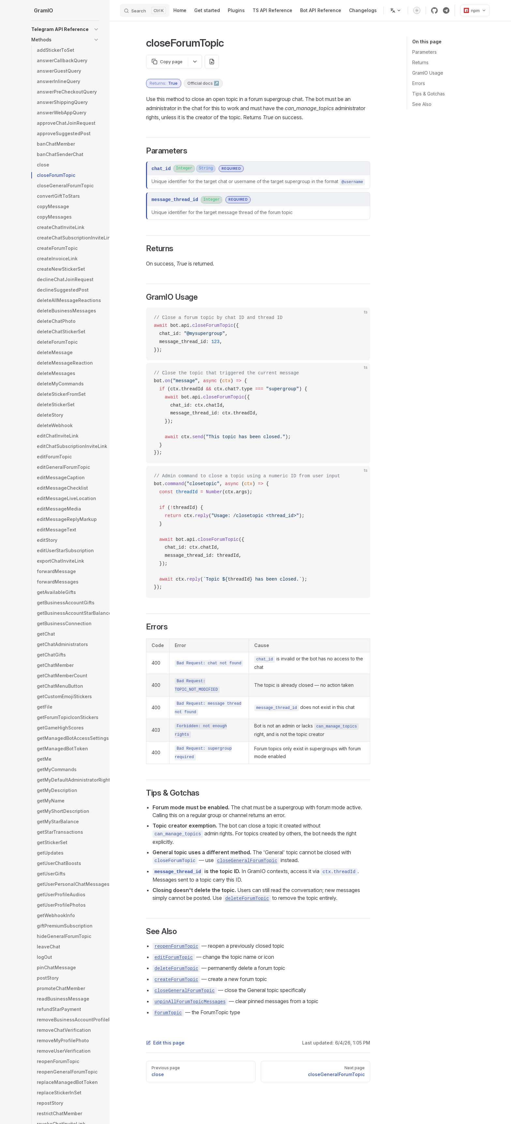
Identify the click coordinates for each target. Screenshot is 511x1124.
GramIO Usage (427, 73)
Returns (420, 62)
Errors (418, 83)
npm (475, 10)
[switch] (416, 10)
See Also (421, 104)
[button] (96, 29)
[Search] (144, 10)
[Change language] (395, 10)
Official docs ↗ (203, 83)
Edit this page (165, 1042)
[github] (434, 10)
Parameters (424, 52)
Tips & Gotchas (428, 93)
